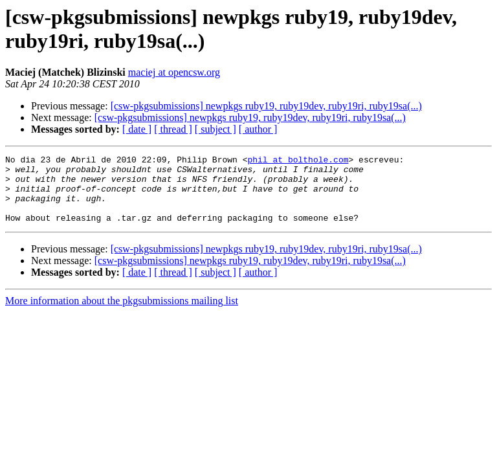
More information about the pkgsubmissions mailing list (121, 314)
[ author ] (258, 129)
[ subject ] (215, 129)
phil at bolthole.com (297, 161)
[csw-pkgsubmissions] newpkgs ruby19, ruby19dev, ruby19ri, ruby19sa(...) (266, 105)
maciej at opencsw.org (174, 72)
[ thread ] (173, 129)
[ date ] (136, 129)
